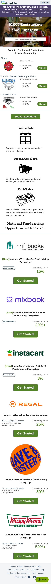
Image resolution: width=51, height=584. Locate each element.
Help (42, 570)
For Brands (25, 573)
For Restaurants (38, 573)
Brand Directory (33, 570)
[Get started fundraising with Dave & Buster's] (25, 501)
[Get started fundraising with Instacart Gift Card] (25, 387)
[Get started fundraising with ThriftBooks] (25, 280)
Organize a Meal (16, 566)
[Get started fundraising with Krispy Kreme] (25, 556)
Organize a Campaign (32, 566)
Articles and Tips (13, 573)
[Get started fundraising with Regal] (25, 433)
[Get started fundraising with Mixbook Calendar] (25, 334)
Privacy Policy (20, 577)
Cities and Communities (16, 570)
